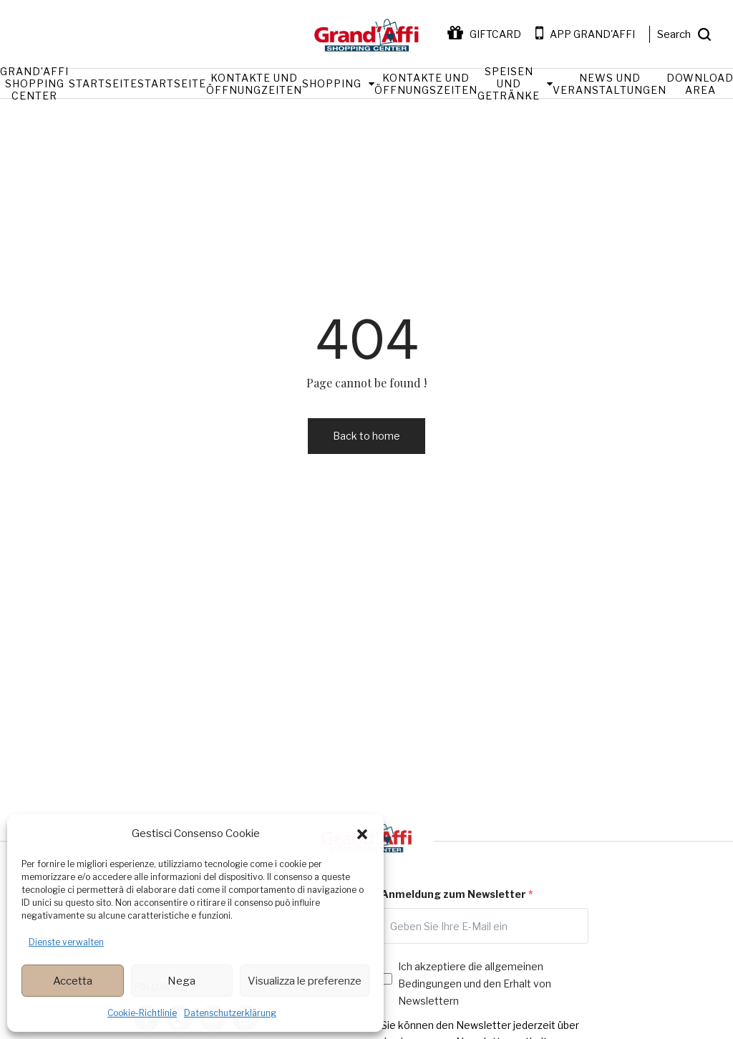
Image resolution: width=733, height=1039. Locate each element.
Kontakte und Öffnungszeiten (425, 84)
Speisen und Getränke (508, 83)
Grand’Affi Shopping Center (34, 83)
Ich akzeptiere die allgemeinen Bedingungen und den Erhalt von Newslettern (474, 983)
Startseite (103, 83)
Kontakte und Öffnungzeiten (254, 84)
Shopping (331, 83)
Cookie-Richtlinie (142, 1012)
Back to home (366, 436)
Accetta (72, 981)
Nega (181, 981)
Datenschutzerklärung (230, 1012)
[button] (362, 834)
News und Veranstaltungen (609, 84)
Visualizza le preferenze (304, 981)
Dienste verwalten (66, 942)
